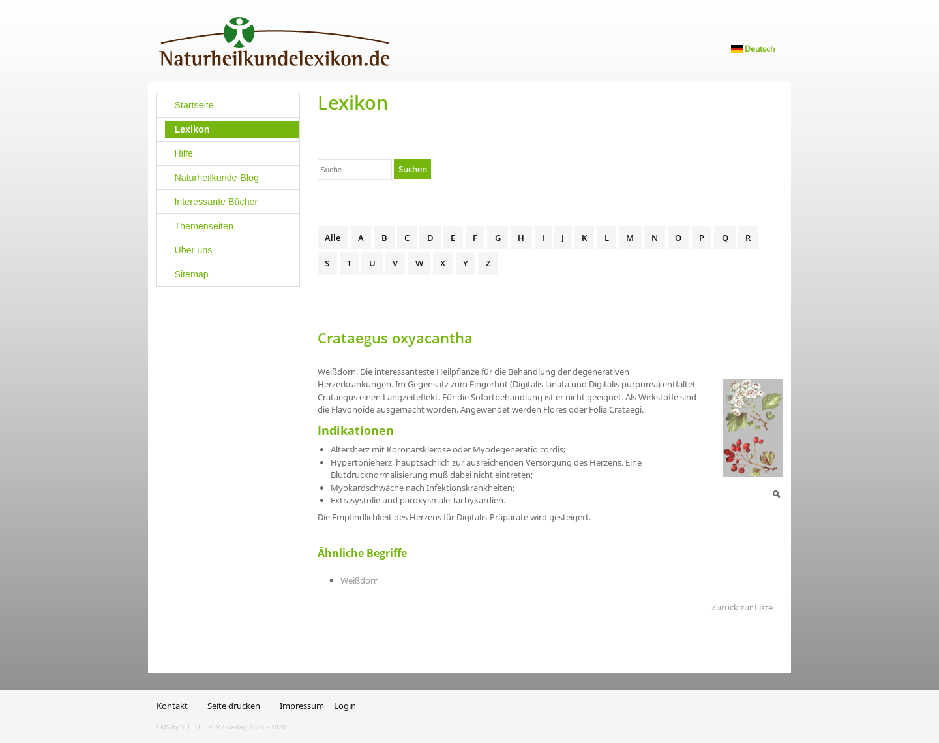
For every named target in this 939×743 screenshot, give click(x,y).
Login (345, 706)
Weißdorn (359, 580)
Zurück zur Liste (742, 607)
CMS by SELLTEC (181, 726)
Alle (332, 238)
